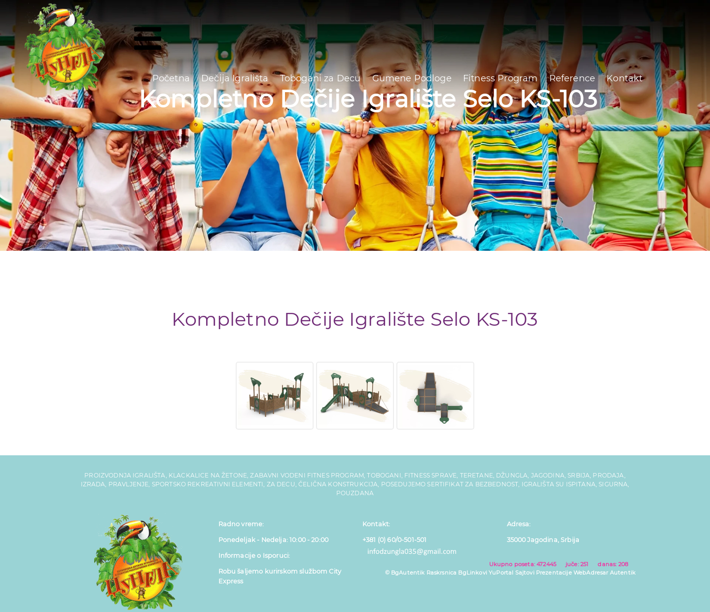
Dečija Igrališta (235, 78)
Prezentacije (554, 572)
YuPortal (501, 572)
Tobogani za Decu (320, 78)
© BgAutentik (405, 572)
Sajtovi (524, 572)
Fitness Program (500, 78)
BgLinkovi (472, 572)
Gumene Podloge (412, 78)
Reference (572, 78)
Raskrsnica (441, 572)
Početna (171, 78)
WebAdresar (590, 572)
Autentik (623, 572)
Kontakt (624, 78)
